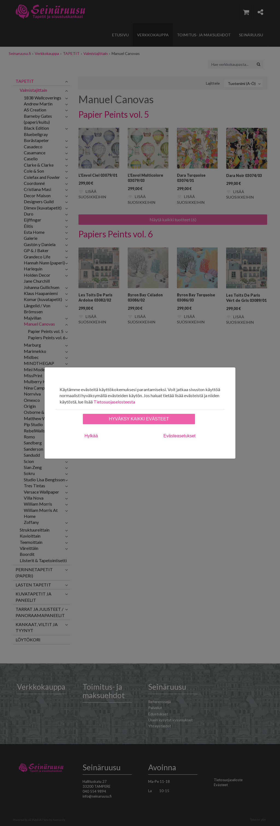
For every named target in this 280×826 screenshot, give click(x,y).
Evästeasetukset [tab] (180, 435)
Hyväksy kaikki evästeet (139, 419)
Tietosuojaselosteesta (114, 401)
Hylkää (91, 435)
